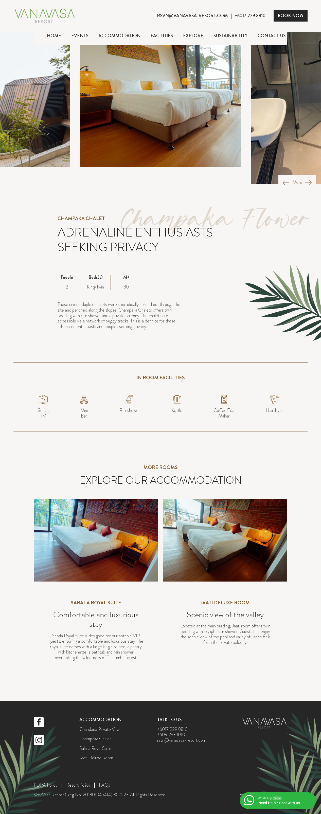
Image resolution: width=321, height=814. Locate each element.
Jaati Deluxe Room (96, 758)
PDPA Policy (46, 785)
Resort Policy (78, 785)
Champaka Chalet (95, 739)
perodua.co (161, 681)
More (297, 182)
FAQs (104, 785)
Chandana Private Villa (99, 729)
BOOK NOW (291, 15)
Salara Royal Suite (95, 748)
